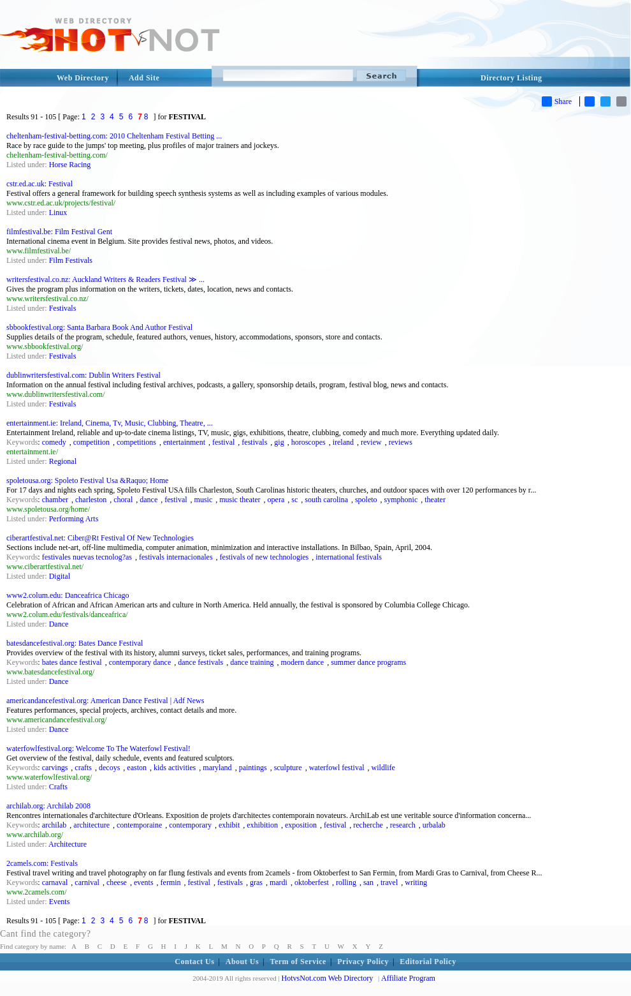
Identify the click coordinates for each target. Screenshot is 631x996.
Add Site (144, 77)
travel (389, 882)
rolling (346, 882)
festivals (254, 442)
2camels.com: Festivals (42, 863)
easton (137, 767)
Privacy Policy (363, 961)
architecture (91, 825)
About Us (242, 961)
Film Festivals (70, 260)
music (203, 499)
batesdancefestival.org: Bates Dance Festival (74, 643)
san (368, 882)
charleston (90, 499)
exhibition (262, 825)
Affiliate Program (408, 978)
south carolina (326, 499)
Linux (58, 212)
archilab (54, 825)
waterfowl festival (337, 767)
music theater (239, 499)
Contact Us (194, 961)
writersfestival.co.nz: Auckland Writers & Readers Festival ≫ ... (105, 279)
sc (294, 499)
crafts (83, 767)
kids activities (175, 767)
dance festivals (200, 662)
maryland (217, 767)
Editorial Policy (428, 961)
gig (279, 442)
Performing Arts (74, 518)
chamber (55, 499)
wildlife (383, 767)
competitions (136, 442)
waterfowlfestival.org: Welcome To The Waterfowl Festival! (98, 748)
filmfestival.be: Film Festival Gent (59, 231)
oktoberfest (311, 882)
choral (123, 499)
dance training (251, 662)
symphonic (401, 499)
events (144, 882)
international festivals (349, 557)
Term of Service (298, 961)
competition (91, 442)
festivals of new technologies (264, 557)
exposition (301, 825)
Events (59, 901)
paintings (253, 767)
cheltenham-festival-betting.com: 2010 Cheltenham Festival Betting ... (114, 135)
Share (557, 101)
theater (435, 499)
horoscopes (308, 442)
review (371, 442)
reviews (400, 442)
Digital (59, 576)
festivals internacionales (176, 557)
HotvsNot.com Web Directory (328, 978)
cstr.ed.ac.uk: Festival (39, 183)
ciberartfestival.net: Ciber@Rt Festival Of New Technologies (100, 537)
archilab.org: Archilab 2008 (48, 805)
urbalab (434, 825)
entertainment (184, 442)
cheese (116, 882)
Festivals (62, 308)
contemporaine (139, 825)
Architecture (67, 844)
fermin (171, 882)
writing (416, 882)
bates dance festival (72, 662)
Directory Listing (511, 77)
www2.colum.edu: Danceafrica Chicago (67, 595)
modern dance (302, 662)
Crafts (58, 786)
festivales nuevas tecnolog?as (87, 557)
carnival (87, 882)
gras (256, 882)
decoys (109, 767)
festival (223, 442)
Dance (59, 624)
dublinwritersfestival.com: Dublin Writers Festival (83, 375)
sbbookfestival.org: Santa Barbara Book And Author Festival (99, 327)
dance (148, 499)
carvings (55, 767)
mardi (278, 882)
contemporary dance (140, 662)
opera (276, 499)
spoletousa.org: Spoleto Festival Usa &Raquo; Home (87, 480)
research (403, 825)
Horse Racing (70, 164)
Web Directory (83, 77)
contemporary (190, 825)
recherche (368, 825)
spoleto (366, 499)
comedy (54, 442)
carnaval (55, 882)
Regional (62, 461)
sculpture (288, 767)
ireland (343, 442)
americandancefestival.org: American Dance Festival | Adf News (105, 700)
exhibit (229, 825)
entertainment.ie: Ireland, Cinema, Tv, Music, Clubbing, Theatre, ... (109, 423)
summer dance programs (368, 662)
